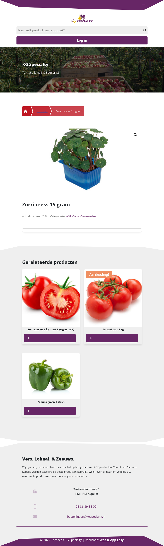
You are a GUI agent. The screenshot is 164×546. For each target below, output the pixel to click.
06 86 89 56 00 (86, 506)
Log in (82, 40)
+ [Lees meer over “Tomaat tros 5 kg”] (91, 338)
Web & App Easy (112, 540)
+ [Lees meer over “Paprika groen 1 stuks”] (29, 410)
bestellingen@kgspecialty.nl (86, 516)
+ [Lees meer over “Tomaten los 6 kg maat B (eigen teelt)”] (29, 338)
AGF (68, 216)
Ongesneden (88, 216)
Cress (75, 216)
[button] (135, 135)
